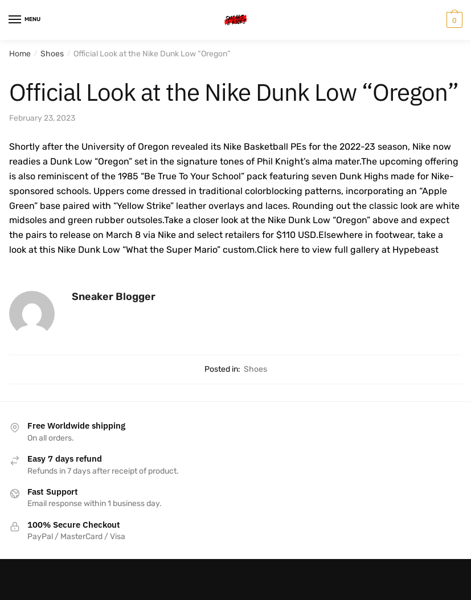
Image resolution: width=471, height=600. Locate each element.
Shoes (52, 54)
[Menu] (26, 19)
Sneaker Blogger (113, 296)
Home (20, 54)
